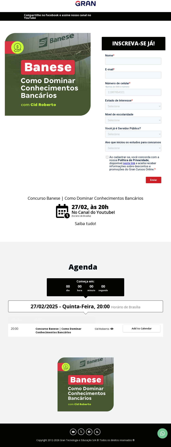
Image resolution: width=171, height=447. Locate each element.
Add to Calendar (142, 328)
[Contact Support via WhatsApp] (162, 433)
